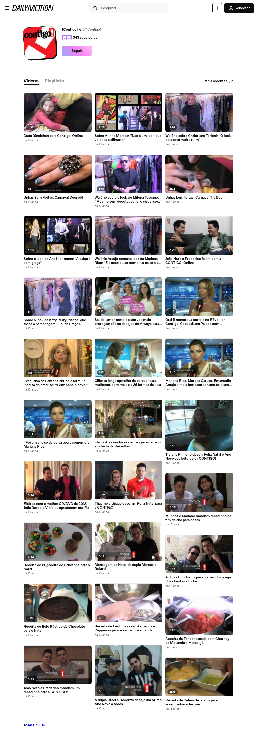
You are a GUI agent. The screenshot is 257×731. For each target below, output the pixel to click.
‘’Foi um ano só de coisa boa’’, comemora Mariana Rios (56, 445)
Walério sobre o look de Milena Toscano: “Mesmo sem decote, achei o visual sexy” (128, 200)
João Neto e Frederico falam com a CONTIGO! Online (193, 261)
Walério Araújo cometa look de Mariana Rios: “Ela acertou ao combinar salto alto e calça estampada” (127, 261)
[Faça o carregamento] (217, 8)
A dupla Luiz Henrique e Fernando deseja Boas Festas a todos (198, 579)
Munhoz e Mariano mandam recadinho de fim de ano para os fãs (198, 518)
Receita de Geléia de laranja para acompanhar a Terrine (191, 702)
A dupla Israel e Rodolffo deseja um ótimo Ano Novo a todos (128, 702)
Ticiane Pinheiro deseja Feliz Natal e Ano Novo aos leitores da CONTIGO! (198, 457)
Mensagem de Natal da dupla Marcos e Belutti (125, 567)
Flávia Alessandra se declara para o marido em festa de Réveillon (128, 444)
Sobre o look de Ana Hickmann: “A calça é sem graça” (57, 261)
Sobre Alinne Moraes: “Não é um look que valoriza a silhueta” (128, 138)
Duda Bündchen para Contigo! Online (53, 136)
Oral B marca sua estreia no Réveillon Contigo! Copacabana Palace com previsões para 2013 (195, 322)
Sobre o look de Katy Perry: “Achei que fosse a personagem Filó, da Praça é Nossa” (55, 322)
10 (43, 725)
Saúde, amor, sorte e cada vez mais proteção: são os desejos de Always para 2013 (127, 322)
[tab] (31, 81)
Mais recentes (218, 81)
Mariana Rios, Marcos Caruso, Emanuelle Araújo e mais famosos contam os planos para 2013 (198, 383)
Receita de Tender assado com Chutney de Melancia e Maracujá (197, 641)
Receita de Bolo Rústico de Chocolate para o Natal (54, 629)
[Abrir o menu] (7, 8)
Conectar (239, 8)
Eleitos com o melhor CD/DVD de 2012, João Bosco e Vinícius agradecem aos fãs (56, 506)
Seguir (77, 50)
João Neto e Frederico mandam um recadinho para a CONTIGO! (52, 690)
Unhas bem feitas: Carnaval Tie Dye (194, 198)
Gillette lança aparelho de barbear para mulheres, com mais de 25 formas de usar (128, 383)
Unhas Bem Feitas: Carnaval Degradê (53, 198)
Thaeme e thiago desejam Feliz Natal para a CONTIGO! (128, 506)
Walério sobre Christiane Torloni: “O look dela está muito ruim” (198, 138)
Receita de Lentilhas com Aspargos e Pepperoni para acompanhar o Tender (125, 628)
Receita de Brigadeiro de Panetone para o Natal (57, 567)
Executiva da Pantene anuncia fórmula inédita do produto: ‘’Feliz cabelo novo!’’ (56, 383)
